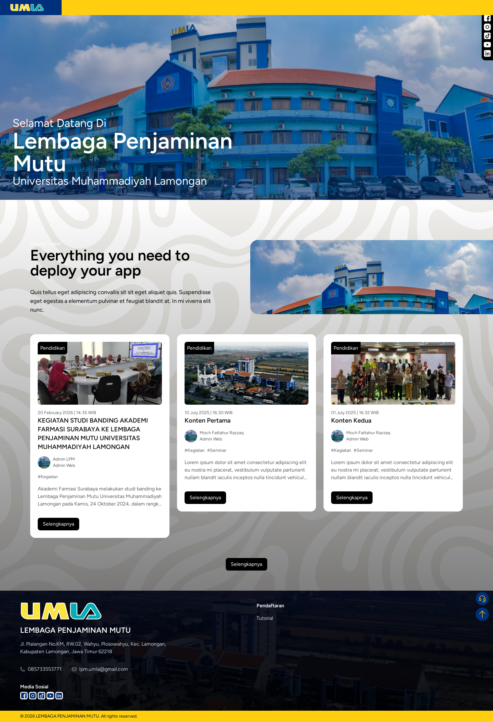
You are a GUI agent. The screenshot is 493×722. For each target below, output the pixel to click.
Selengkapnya (58, 524)
